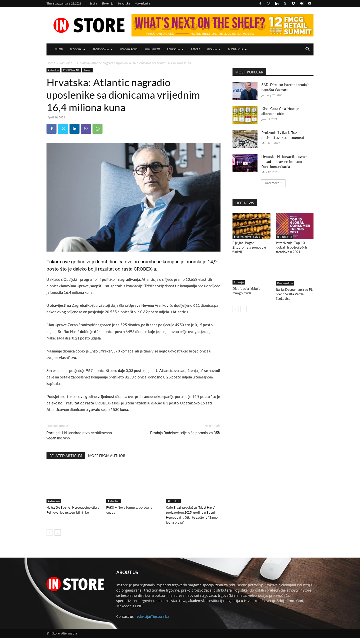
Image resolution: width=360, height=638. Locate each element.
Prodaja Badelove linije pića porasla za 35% (185, 433)
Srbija (93, 3)
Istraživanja (284, 236)
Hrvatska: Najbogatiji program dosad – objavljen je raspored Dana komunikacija (285, 161)
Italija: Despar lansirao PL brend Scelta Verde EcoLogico (294, 294)
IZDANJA (214, 49)
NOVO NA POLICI (129, 49)
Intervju (239, 282)
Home (50, 63)
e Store (195, 49)
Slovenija (108, 3)
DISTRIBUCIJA (237, 49)
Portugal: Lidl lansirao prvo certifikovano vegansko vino (79, 435)
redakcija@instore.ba (152, 616)
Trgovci (88, 70)
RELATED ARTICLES (66, 455)
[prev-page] (49, 532)
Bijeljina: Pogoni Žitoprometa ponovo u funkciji (249, 247)
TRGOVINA (78, 49)
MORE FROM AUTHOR (106, 455)
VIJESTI (59, 49)
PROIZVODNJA (103, 49)
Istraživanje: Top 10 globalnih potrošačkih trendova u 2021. (291, 247)
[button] (308, 49)
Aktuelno (66, 63)
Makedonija (142, 3)
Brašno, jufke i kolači (247, 236)
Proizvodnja (285, 283)
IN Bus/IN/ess (152, 49)
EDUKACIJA (175, 49)
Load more (273, 183)
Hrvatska (124, 3)
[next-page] (57, 532)
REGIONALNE (71, 70)
